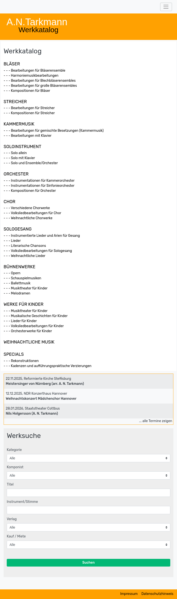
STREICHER (15, 101)
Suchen (88, 563)
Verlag (12, 519)
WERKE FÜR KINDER (23, 304)
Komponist (15, 467)
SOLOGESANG (18, 229)
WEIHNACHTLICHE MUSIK (29, 342)
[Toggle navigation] (166, 7)
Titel (10, 484)
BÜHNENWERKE (19, 266)
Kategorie (14, 450)
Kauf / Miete (16, 536)
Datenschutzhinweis (157, 594)
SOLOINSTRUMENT (22, 146)
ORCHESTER (16, 174)
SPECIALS (14, 354)
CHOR (9, 201)
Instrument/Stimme (22, 502)
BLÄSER (12, 64)
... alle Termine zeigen (155, 421)
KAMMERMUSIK (19, 124)
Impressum (129, 594)
